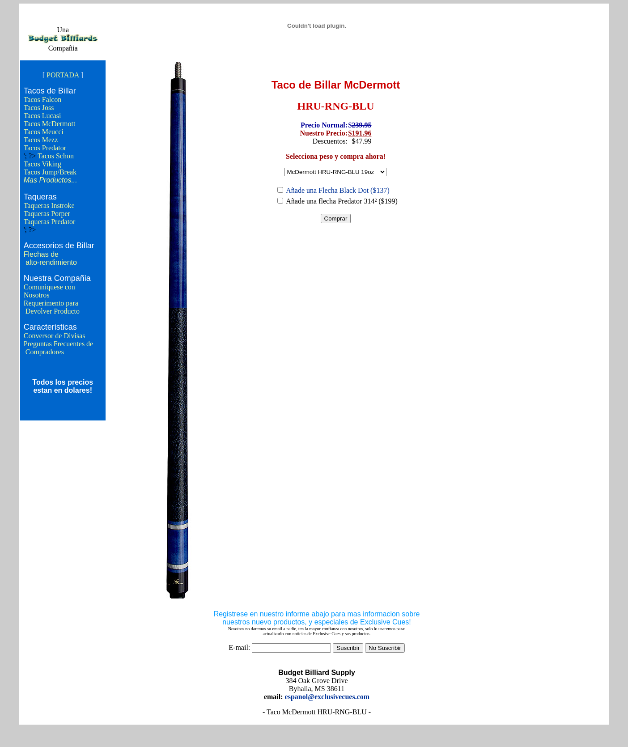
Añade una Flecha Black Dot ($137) (337, 190)
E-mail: (239, 647)
